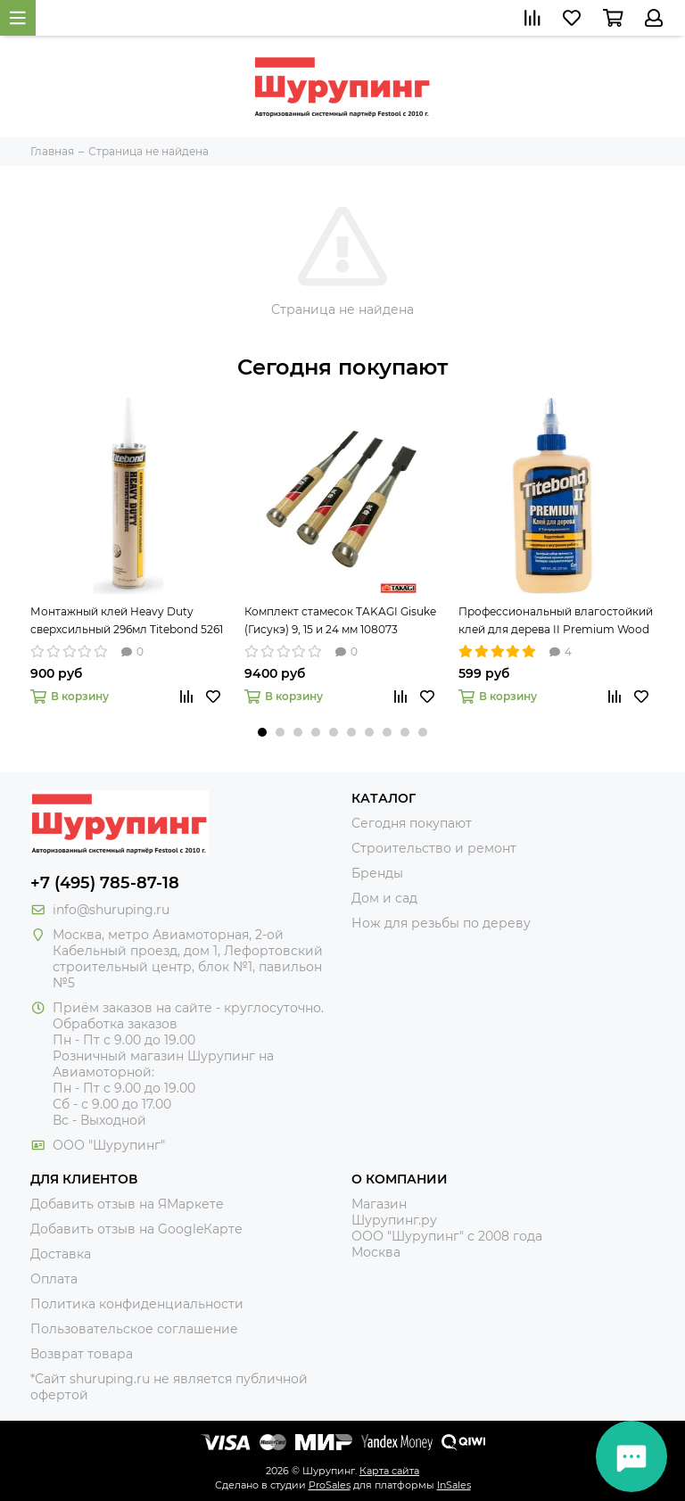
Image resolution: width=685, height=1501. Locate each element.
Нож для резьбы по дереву (441, 923)
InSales (454, 1485)
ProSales (330, 1485)
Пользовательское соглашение (134, 1329)
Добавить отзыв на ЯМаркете (127, 1204)
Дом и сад (384, 898)
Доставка (60, 1254)
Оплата (54, 1279)
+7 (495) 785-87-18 (104, 883)
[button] (262, 732)
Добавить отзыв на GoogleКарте (136, 1229)
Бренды (377, 873)
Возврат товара (81, 1354)
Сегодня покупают (342, 367)
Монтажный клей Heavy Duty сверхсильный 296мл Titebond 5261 (126, 620)
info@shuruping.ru (111, 910)
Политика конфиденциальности (136, 1304)
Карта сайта (389, 1470)
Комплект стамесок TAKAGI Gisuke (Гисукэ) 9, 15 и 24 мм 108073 (340, 620)
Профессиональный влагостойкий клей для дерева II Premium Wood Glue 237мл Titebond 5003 (555, 622)
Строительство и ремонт (433, 848)
